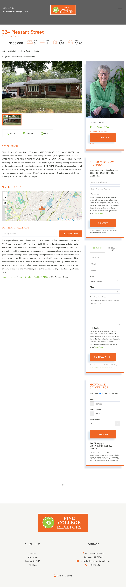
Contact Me (103, 137)
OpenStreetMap (69, 220)
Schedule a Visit (112, 249)
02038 (46, 277)
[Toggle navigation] (120, 9)
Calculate (103, 434)
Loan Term (94, 393)
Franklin (37, 277)
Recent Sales (103, 131)
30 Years (103, 393)
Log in (60, 575)
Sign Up (68, 575)
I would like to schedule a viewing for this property (105, 312)
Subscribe (103, 223)
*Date (92, 277)
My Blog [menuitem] (33, 564)
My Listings (93, 131)
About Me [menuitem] (32, 557)
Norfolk (27, 277)
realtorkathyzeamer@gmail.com (15, 12)
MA (20, 277)
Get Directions (70, 233)
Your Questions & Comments (101, 297)
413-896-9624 (8, 8)
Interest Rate (95, 419)
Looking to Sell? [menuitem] (32, 561)
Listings (13, 277)
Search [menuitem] (32, 553)
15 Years (114, 393)
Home (4, 277)
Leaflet (60, 220)
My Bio (92, 144)
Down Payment (95, 409)
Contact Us (97, 248)
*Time (92, 287)
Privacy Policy (98, 213)
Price (92, 399)
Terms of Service (103, 367)
